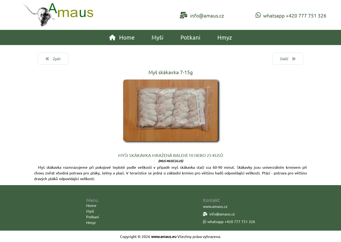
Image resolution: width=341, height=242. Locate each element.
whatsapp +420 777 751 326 (291, 15)
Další (288, 58)
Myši (90, 211)
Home (91, 205)
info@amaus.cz (202, 15)
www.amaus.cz (215, 206)
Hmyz (91, 222)
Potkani (92, 216)
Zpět (53, 58)
